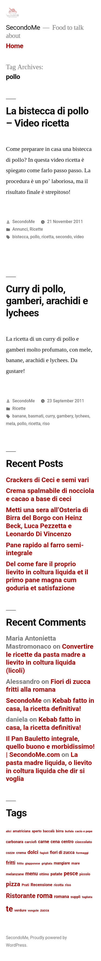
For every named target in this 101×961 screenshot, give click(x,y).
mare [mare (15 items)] (75, 863)
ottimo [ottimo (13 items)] (44, 874)
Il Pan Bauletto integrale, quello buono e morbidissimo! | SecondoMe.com (50, 746)
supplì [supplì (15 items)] (76, 896)
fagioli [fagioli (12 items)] (44, 853)
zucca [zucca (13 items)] (44, 910)
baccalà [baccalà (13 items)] (49, 831)
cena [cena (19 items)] (55, 841)
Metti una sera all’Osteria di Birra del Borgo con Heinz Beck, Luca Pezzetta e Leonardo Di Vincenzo (47, 522)
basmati (35, 416)
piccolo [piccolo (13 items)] (84, 874)
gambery (65, 416)
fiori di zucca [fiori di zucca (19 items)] (62, 852)
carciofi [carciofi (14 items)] (31, 842)
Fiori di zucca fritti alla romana (48, 686)
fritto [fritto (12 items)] (20, 863)
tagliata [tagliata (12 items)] (87, 897)
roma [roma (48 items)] (45, 896)
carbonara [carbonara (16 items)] (14, 842)
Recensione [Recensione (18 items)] (42, 884)
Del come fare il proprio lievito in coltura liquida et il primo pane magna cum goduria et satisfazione (47, 576)
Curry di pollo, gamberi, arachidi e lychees (47, 301)
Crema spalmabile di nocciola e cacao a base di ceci (50, 495)
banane (19, 416)
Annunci (20, 229)
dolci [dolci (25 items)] (32, 852)
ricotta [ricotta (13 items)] (59, 885)
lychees (82, 416)
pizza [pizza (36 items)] (13, 883)
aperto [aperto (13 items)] (36, 831)
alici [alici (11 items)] (8, 831)
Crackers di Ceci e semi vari (47, 480)
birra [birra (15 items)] (60, 831)
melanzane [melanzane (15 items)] (15, 874)
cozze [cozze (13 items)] (10, 853)
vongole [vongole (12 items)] (33, 910)
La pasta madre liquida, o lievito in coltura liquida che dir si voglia (49, 767)
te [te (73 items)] (9, 908)
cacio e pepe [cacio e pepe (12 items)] (83, 831)
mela (10, 423)
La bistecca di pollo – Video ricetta (47, 117)
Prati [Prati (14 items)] (25, 885)
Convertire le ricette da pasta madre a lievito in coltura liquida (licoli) (49, 658)
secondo (63, 236)
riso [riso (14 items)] (68, 885)
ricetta (47, 236)
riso (46, 423)
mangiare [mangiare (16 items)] (62, 863)
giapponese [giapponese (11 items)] (32, 863)
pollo (34, 236)
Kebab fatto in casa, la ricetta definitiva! (50, 705)
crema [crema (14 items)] (21, 853)
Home (14, 46)
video (79, 236)
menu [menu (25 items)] (31, 874)
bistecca (20, 236)
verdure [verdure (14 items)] (20, 910)
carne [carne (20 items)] (43, 841)
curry (50, 416)
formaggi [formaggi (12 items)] (82, 853)
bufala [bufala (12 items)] (69, 831)
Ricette (36, 229)
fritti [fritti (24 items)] (10, 863)
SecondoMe (23, 27)
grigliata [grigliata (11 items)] (46, 863)
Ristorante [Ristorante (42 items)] (21, 896)
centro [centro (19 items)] (67, 841)
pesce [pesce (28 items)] (71, 873)
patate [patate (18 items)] (56, 873)
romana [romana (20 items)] (61, 896)
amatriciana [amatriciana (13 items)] (21, 831)
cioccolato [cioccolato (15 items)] (83, 842)
